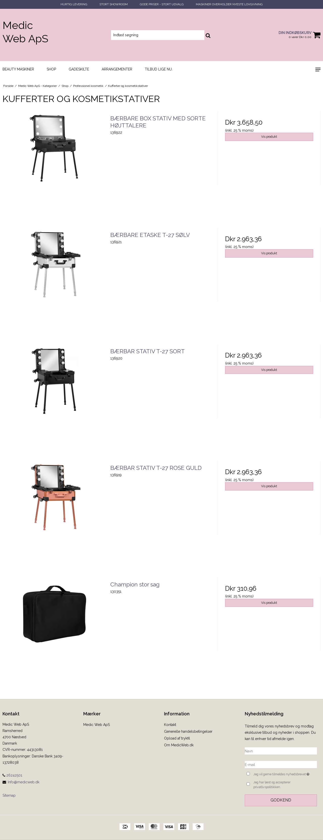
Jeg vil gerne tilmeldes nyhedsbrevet (285, 773)
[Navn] (281, 751)
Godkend (281, 800)
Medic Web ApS (25, 32)
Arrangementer (117, 69)
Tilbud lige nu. (159, 69)
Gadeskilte (79, 69)
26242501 (12, 775)
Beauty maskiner (18, 69)
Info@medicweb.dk (23, 782)
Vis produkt (269, 136)
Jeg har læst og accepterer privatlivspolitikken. (271, 784)
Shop (51, 69)
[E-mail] (281, 764)
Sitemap (9, 795)
